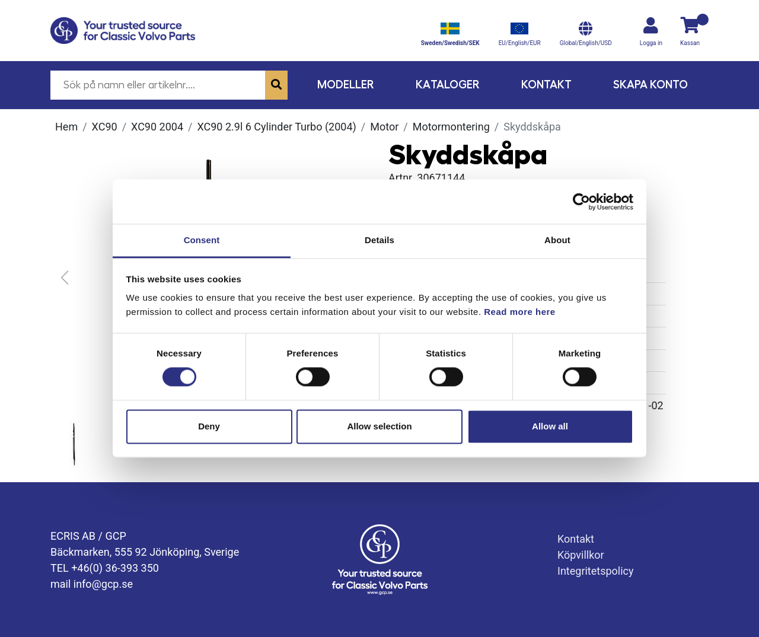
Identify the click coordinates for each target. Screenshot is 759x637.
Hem (66, 126)
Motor (384, 126)
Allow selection (379, 426)
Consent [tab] (202, 240)
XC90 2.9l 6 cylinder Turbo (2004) (276, 126)
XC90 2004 (157, 126)
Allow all (550, 426)
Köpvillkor (580, 555)
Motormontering (451, 126)
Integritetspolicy (595, 571)
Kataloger (448, 84)
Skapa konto (650, 84)
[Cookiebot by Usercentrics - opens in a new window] (581, 202)
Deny (209, 426)
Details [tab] (379, 240)
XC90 (104, 126)
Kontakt (546, 84)
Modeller (345, 84)
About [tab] (557, 240)
